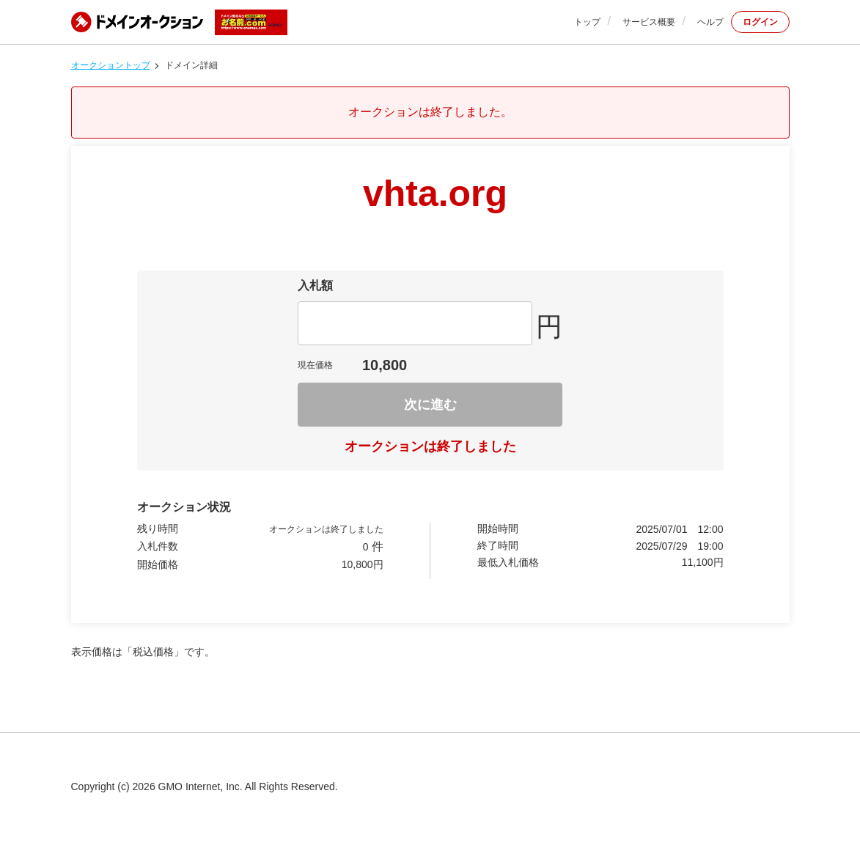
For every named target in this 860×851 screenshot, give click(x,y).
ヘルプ (710, 22)
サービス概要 (648, 22)
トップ (587, 22)
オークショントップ (110, 65)
